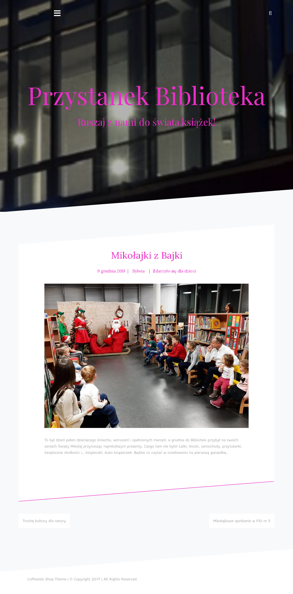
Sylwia (138, 271)
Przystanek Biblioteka (146, 95)
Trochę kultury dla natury (44, 521)
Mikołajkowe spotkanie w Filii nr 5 (241, 521)
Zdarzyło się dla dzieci (174, 271)
